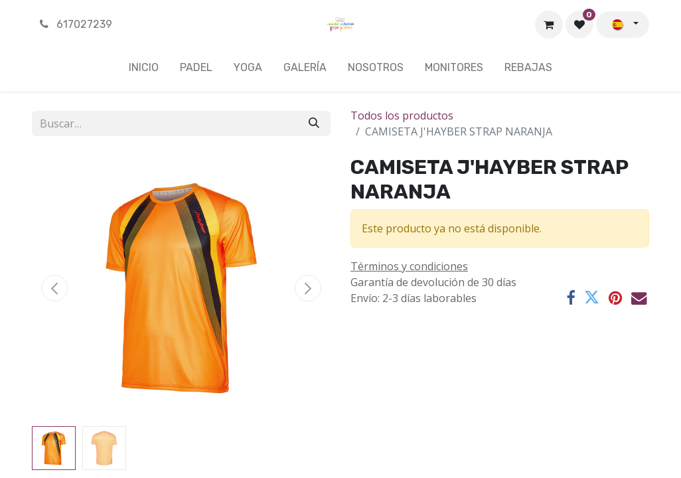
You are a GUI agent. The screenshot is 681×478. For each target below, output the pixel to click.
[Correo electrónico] (638, 297)
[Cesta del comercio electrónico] (549, 25)
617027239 (74, 24)
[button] (54, 288)
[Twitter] (591, 297)
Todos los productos (401, 115)
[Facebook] (570, 297)
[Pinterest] (615, 297)
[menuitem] (144, 70)
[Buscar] (314, 123)
